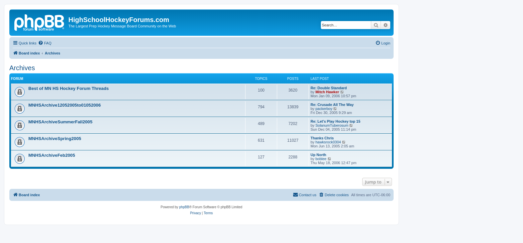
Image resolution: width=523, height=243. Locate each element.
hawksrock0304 (328, 142)
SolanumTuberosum (332, 125)
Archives (22, 68)
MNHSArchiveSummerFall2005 (60, 121)
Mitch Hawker (327, 92)
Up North (318, 155)
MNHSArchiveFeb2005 (51, 155)
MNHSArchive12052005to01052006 (64, 105)
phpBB (184, 207)
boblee (321, 159)
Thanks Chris (322, 138)
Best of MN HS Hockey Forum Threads (68, 88)
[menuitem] (44, 43)
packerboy (324, 109)
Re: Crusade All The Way (332, 105)
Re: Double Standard (329, 88)
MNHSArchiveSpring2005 (54, 138)
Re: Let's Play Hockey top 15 (335, 121)
